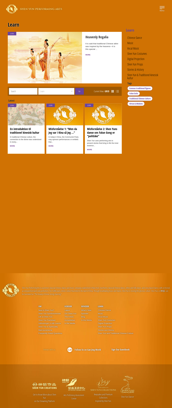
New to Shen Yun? (46, 302)
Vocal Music (133, 48)
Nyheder (85, 298)
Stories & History (135, 69)
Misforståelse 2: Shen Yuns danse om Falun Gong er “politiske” (102, 124)
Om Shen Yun (70, 305)
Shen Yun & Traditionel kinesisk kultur (142, 76)
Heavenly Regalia (92, 37)
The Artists (69, 308)
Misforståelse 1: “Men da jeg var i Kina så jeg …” (63, 122)
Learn (13, 25)
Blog (83, 308)
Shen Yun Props (135, 64)
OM (39, 298)
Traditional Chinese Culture (140, 99)
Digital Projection (135, 58)
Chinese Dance (134, 37)
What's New (86, 302)
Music (130, 42)
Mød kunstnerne (45, 322)
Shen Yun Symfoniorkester (49, 305)
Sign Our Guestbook (120, 341)
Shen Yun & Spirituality (48, 318)
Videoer (68, 298)
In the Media (70, 315)
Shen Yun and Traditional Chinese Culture (115, 325)
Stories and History (106, 322)
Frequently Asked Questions (50, 325)
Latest (67, 302)
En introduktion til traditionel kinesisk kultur (24, 122)
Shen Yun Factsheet (47, 312)
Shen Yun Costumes (137, 53)
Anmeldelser (70, 312)
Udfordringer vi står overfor (49, 315)
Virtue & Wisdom (136, 104)
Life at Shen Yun (45, 308)
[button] (56, 83)
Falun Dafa (133, 94)
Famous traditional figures (140, 89)
